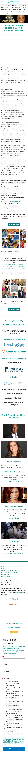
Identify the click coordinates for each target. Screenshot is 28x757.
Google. (5, 594)
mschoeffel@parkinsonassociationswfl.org (15, 268)
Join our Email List (14, 749)
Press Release (14, 518)
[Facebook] (7, 599)
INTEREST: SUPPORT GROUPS (14, 717)
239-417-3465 (21, 266)
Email (4, 657)
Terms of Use (8, 623)
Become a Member (14, 627)
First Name (6, 664)
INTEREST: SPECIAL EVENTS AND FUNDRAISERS (14, 712)
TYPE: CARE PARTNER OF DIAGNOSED (13, 730)
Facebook (21, 592)
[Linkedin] (18, 599)
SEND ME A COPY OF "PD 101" (14, 727)
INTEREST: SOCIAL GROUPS (14, 709)
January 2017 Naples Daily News (14, 553)
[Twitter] (10, 599)
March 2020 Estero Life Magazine (14, 481)
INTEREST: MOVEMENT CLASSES (12, 706)
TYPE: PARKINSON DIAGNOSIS (14, 734)
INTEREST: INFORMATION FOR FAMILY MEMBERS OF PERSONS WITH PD (14, 697)
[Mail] (21, 599)
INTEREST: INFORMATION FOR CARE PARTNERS (14, 692)
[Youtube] (15, 599)
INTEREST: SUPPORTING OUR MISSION (14, 720)
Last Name (6, 671)
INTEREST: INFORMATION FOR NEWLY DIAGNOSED (14, 702)
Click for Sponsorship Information (14, 264)
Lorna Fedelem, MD (15, 201)
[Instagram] (13, 599)
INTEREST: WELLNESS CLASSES (12, 724)
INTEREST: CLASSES (12, 681)
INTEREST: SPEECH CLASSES (14, 715)
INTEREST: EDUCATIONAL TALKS (13, 688)
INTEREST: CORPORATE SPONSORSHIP (13, 684)
